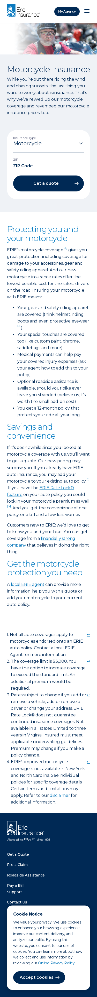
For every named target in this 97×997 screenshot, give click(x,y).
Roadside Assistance (26, 875)
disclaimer (60, 795)
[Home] (25, 11)
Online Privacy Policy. (57, 963)
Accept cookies (37, 977)
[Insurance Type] (48, 143)
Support (14, 892)
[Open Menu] (87, 11)
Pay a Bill (15, 885)
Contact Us (17, 902)
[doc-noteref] (65, 249)
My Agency (67, 11)
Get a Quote (18, 854)
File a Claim (17, 864)
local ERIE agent (27, 584)
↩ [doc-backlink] (88, 634)
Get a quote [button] (46, 183)
